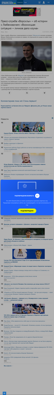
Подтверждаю (27, 211)
